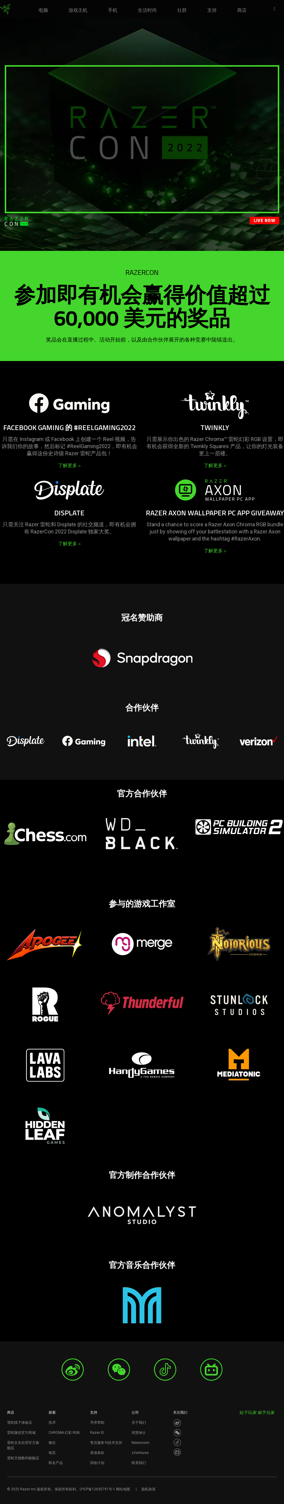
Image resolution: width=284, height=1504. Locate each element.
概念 (52, 1443)
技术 (52, 1422)
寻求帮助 (97, 1422)
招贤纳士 (139, 1433)
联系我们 (139, 1463)
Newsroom (140, 1443)
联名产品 (56, 1463)
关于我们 (139, 1422)
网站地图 (123, 1489)
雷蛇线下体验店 (19, 1422)
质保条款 (97, 1453)
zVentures (140, 1453)
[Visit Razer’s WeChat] (177, 1432)
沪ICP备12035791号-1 (97, 1489)
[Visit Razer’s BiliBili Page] (177, 1452)
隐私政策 (148, 1489)
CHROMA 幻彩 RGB (64, 1433)
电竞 (52, 1453)
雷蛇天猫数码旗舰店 (23, 1458)
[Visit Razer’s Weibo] (177, 1423)
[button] (276, 9)
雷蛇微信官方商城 (21, 1433)
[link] (5, 9)
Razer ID (97, 1433)
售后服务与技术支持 (106, 1443)
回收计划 (97, 1463)
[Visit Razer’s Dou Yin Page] (177, 1442)
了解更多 (69, 465)
